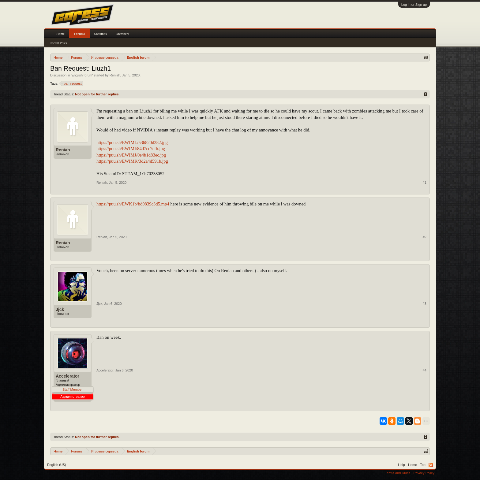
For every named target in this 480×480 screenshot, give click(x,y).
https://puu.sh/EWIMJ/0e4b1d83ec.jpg (131, 155)
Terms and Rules (398, 473)
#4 (424, 370)
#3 (424, 303)
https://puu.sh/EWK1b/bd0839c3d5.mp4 (132, 203)
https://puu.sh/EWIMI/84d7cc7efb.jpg (130, 148)
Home (60, 33)
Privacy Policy (424, 473)
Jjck (60, 309)
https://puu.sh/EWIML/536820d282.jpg (132, 142)
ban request (71, 83)
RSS (431, 465)
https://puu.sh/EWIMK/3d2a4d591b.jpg (132, 161)
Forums (79, 33)
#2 (424, 237)
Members (122, 33)
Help (401, 465)
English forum (82, 75)
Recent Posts (58, 43)
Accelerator (67, 376)
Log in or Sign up (414, 4)
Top (423, 465)
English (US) (56, 465)
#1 (424, 182)
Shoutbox (100, 33)
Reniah (115, 75)
